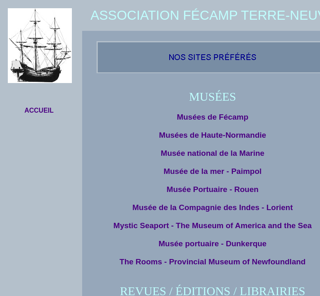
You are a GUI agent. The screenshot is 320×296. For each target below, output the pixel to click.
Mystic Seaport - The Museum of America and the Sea (212, 225)
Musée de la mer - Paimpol (212, 171)
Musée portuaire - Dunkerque (213, 243)
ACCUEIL (38, 110)
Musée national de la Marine (212, 153)
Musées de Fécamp (212, 117)
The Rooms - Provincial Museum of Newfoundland (213, 261)
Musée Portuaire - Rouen (213, 189)
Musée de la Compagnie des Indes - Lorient (212, 207)
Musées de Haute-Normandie (212, 135)
